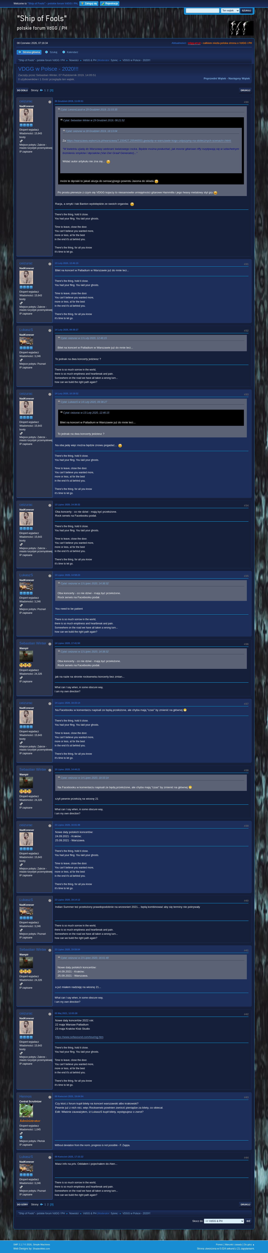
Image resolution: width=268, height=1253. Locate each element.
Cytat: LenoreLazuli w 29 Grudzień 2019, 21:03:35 (89, 109)
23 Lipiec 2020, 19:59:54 (67, 949)
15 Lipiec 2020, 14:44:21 (67, 769)
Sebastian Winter (33, 643)
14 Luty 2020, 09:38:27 (66, 329)
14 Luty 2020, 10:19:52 (66, 393)
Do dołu (22, 90)
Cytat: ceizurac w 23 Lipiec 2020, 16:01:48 (85, 957)
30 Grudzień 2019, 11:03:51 (69, 101)
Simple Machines (41, 1244)
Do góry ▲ (249, 1244)
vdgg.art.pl (194, 43)
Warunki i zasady (233, 1244)
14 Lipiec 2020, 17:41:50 (67, 643)
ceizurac (26, 101)
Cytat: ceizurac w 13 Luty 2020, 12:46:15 (84, 338)
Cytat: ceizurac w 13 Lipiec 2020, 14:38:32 (85, 583)
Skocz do (197, 1221)
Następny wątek (239, 78)
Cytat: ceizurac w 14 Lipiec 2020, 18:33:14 (85, 777)
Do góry (22, 1204)
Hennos (26, 1096)
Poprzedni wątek (215, 78)
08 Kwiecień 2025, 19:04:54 (69, 1096)
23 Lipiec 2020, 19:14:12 (67, 899)
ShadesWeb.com (41, 1248)
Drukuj (245, 90)
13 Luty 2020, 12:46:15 (66, 263)
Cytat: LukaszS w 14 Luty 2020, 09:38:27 (84, 402)
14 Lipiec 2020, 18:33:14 (67, 703)
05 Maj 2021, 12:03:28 (66, 1013)
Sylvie (114, 60)
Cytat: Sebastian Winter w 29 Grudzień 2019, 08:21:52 (94, 120)
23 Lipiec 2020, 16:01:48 (67, 825)
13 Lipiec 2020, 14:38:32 (67, 504)
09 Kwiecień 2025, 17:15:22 (69, 1156)
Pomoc (219, 1244)
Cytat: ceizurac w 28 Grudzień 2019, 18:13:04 (91, 131)
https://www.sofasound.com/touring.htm (79, 1037)
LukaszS (26, 330)
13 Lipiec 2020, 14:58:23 (67, 575)
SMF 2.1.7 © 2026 (22, 1244)
